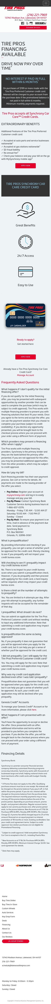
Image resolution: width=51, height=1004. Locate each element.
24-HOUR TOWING (15, 941)
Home (4, 896)
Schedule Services (33, 27)
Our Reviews (7, 937)
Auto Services (7, 912)
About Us (6, 929)
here (34, 709)
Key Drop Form (8, 916)
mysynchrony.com (16, 495)
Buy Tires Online (9, 900)
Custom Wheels (8, 908)
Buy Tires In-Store (9, 904)
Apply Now (25, 166)
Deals (4, 921)
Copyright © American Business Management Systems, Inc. (25, 1001)
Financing (6, 925)
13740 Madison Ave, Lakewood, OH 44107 (26, 18)
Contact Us (6, 933)
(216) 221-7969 (37, 15)
